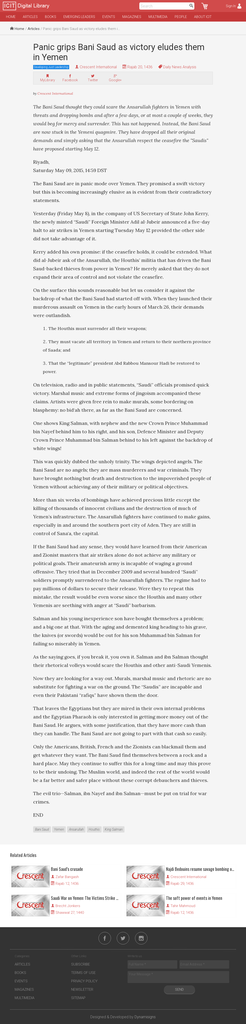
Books (50, 17)
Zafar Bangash (67, 877)
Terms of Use (83, 973)
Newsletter (82, 989)
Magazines (131, 17)
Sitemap (78, 998)
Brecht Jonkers (67, 906)
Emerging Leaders (79, 17)
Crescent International (98, 67)
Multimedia (157, 17)
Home (11, 17)
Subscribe (80, 964)
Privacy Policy (84, 981)
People (181, 17)
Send (179, 989)
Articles (30, 17)
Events (108, 17)
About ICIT (203, 17)
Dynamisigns (145, 1017)
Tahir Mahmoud (183, 906)
